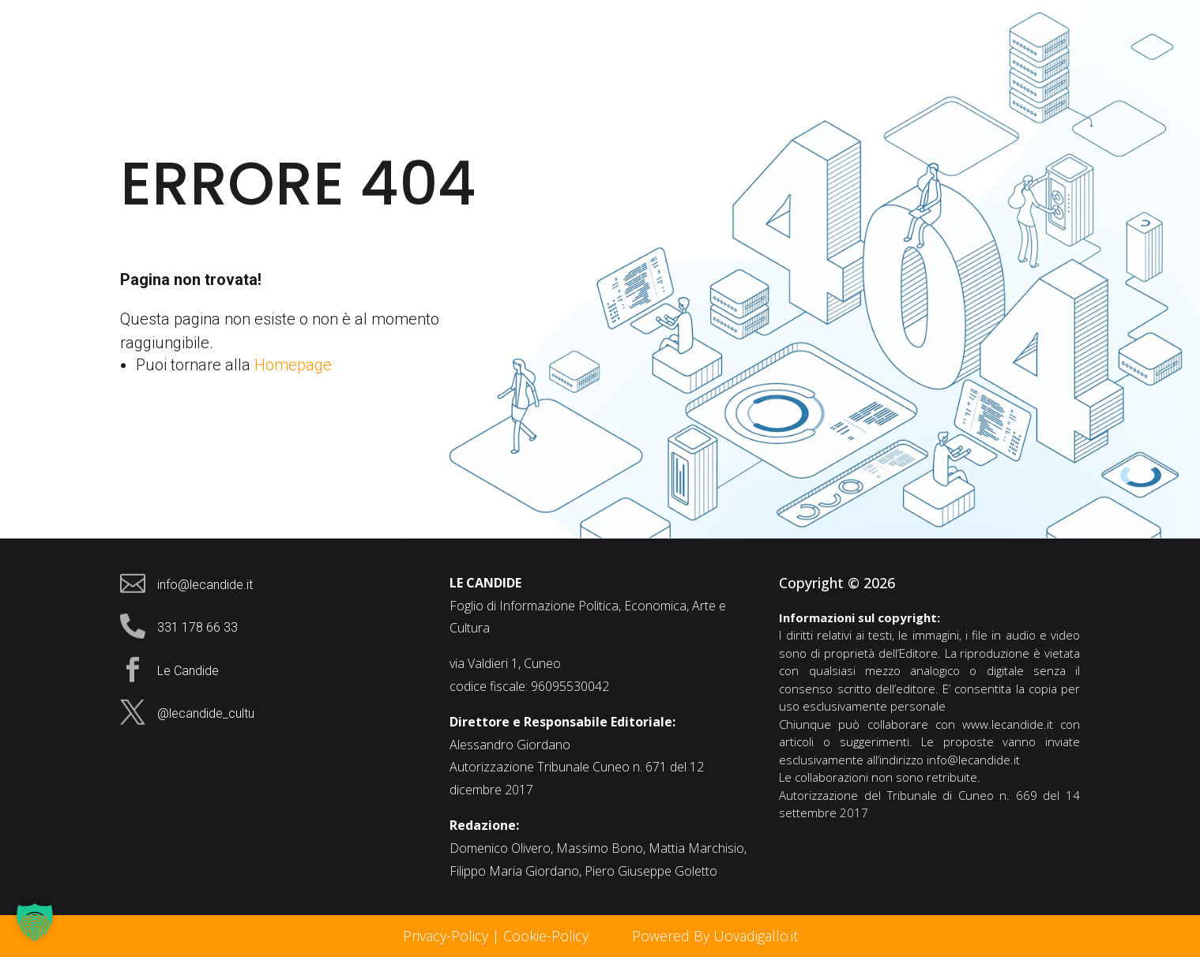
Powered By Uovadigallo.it (715, 935)
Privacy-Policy (445, 935)
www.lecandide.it (1007, 724)
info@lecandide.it (973, 759)
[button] (35, 922)
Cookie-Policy (547, 935)
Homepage (293, 364)
